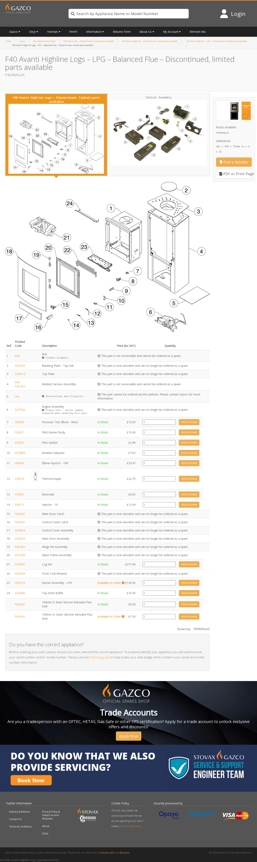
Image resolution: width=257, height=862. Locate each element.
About (45, 826)
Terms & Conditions (20, 826)
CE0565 (20, 564)
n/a (17, 396)
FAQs (45, 833)
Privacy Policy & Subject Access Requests (51, 815)
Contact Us (15, 819)
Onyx (32, 32)
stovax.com (107, 852)
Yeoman (52, 32)
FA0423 (20, 616)
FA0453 (20, 547)
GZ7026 (20, 410)
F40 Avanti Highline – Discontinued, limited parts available (149, 41)
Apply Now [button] (128, 736)
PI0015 (19, 505)
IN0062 (19, 463)
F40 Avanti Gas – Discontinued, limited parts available (88, 41)
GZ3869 (20, 453)
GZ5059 (20, 573)
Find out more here (130, 826)
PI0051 (19, 432)
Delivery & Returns (19, 811)
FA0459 (20, 522)
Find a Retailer (234, 162)
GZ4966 (20, 593)
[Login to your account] (232, 14)
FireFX (73, 32)
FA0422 (20, 604)
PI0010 (19, 479)
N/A (17, 356)
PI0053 (19, 494)
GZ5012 (20, 374)
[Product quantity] (159, 422)
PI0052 (19, 442)
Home (8, 41)
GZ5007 (20, 538)
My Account (170, 32)
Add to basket (189, 422)
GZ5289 (20, 555)
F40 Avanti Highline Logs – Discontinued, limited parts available (56, 135)
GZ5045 (20, 366)
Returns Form (122, 32)
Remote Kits (198, 32)
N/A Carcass (20, 384)
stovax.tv (124, 852)
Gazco (13, 32)
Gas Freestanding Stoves (44, 41)
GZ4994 (20, 530)
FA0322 (20, 514)
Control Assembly (159, 130)
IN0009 (19, 422)
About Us (146, 32)
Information (94, 32)
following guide (100, 657)
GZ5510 (20, 583)
